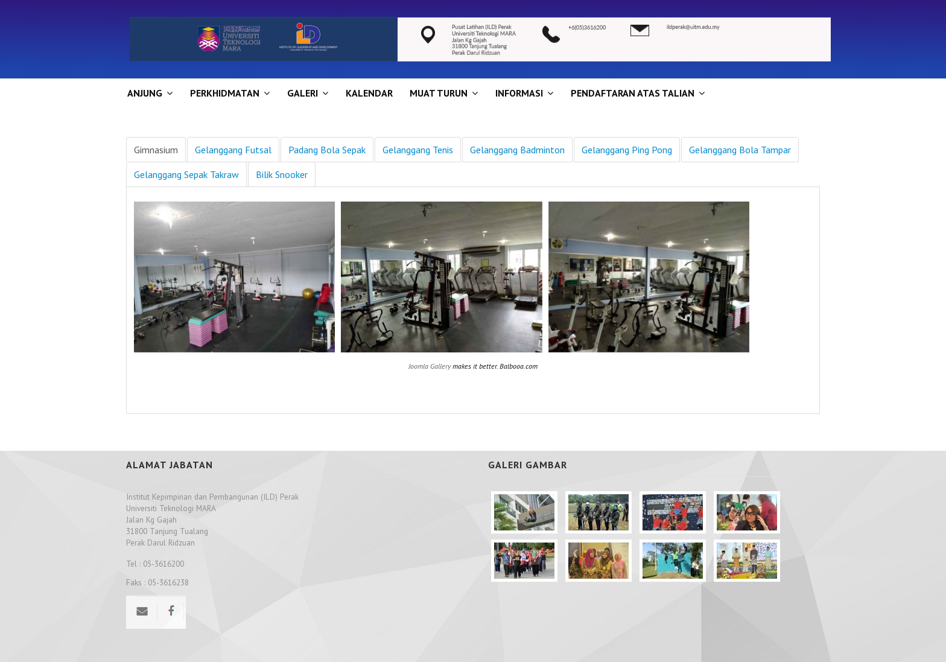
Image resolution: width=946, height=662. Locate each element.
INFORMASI (519, 93)
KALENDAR (369, 93)
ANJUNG (144, 93)
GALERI (302, 93)
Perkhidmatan (224, 93)
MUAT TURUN (439, 93)
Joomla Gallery (429, 366)
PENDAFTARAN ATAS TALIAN (632, 93)
